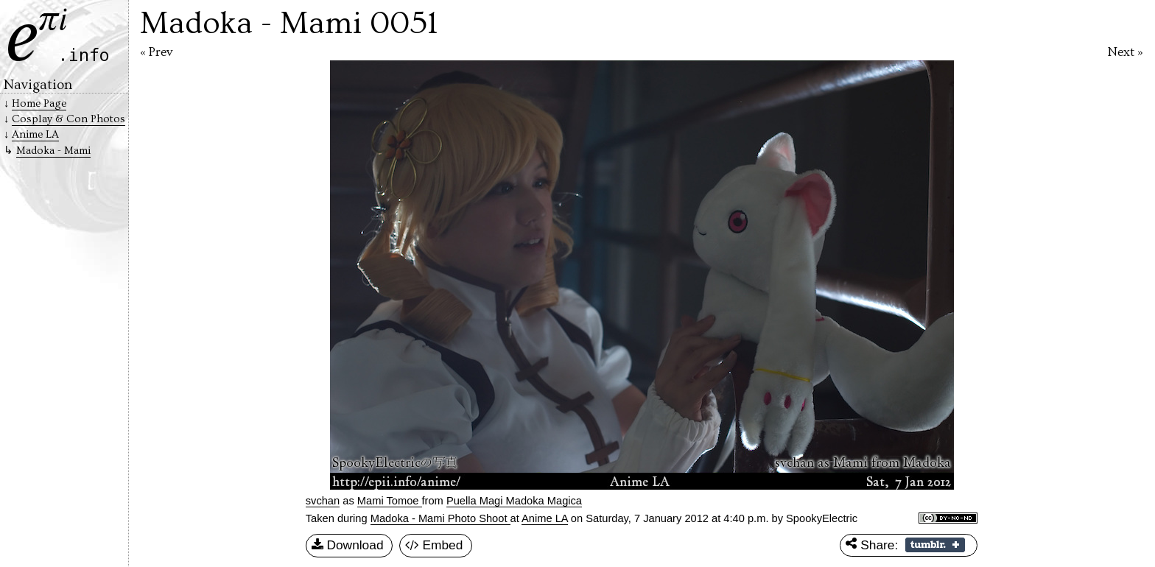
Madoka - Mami (53, 150)
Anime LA (545, 518)
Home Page (39, 103)
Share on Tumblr (935, 545)
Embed (434, 546)
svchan (323, 501)
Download (348, 546)
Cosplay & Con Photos (68, 119)
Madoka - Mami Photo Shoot (440, 518)
